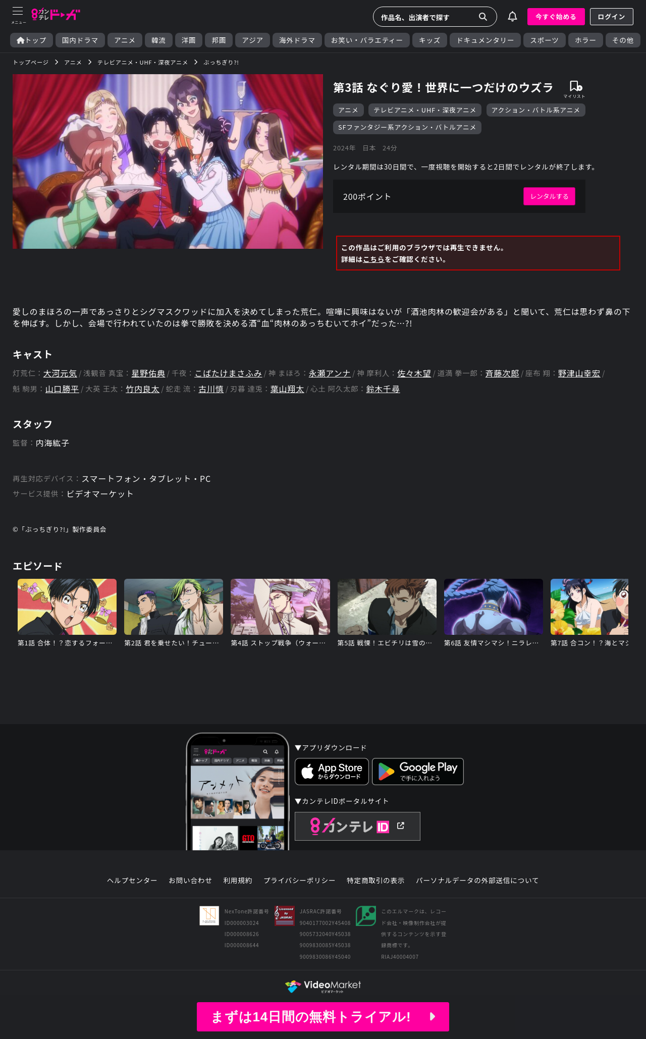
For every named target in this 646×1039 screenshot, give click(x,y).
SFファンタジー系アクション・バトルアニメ (407, 127)
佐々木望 (414, 373)
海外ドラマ (297, 40)
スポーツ (544, 40)
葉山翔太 (287, 389)
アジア (252, 40)
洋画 (189, 40)
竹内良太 (142, 389)
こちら (374, 259)
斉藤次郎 (502, 373)
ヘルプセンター (132, 880)
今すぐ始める (556, 16)
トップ (31, 40)
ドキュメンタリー (485, 40)
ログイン (611, 16)
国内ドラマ (80, 40)
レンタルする (549, 196)
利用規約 (237, 880)
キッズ (430, 40)
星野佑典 (148, 373)
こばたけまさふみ (228, 373)
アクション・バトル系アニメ (536, 110)
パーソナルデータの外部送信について (477, 880)
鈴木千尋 (383, 389)
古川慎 (211, 389)
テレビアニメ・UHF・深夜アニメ (424, 110)
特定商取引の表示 (376, 880)
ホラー (586, 40)
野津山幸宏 (579, 373)
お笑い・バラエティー (367, 40)
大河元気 (60, 373)
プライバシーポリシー (299, 880)
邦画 (218, 40)
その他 (623, 40)
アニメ (125, 40)
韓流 (158, 40)
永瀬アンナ (330, 373)
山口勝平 (62, 389)
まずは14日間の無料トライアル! (323, 1016)
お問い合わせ (190, 880)
